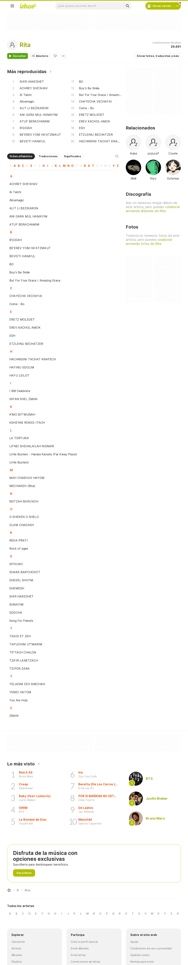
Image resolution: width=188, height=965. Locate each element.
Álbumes (17, 955)
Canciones (18, 941)
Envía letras (78, 955)
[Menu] (12, 6)
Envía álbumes (80, 948)
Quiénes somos (140, 955)
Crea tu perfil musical (84, 941)
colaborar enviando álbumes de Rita (153, 209)
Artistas (16, 948)
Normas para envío (142, 961)
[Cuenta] (177, 6)
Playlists (17, 961)
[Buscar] (127, 6)
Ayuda (134, 941)
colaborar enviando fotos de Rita (149, 242)
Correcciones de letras (85, 961)
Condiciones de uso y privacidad (151, 948)
